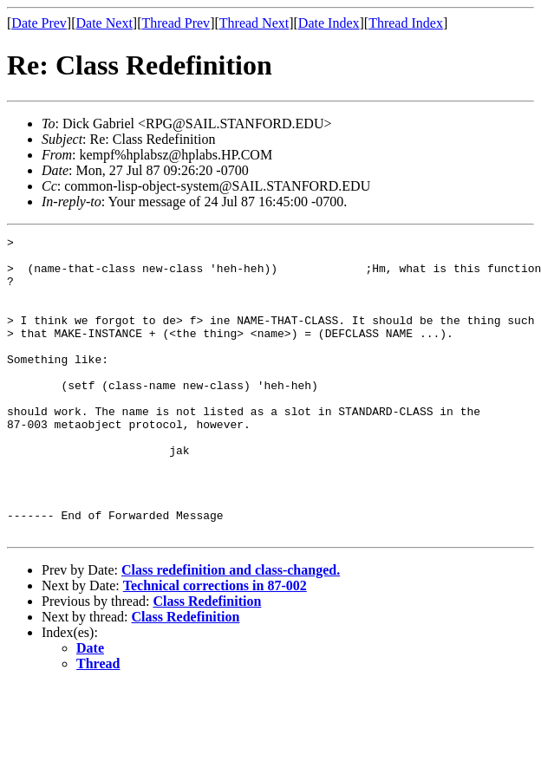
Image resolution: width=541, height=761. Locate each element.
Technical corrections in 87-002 (215, 645)
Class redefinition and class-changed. (230, 629)
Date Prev (39, 23)
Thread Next (254, 23)
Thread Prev (175, 23)
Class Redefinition (207, 661)
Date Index (329, 23)
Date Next (104, 23)
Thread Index (405, 23)
